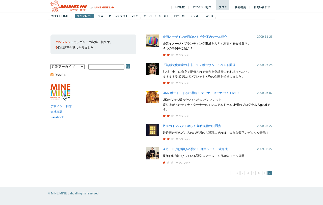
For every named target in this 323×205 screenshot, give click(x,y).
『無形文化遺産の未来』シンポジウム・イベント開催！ (200, 65)
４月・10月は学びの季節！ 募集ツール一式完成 (195, 149)
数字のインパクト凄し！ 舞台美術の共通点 (192, 126)
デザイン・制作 (61, 106)
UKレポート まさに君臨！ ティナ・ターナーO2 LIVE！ (201, 93)
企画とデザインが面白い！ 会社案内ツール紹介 (195, 37)
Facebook (57, 117)
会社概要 (56, 112)
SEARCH (128, 66)
